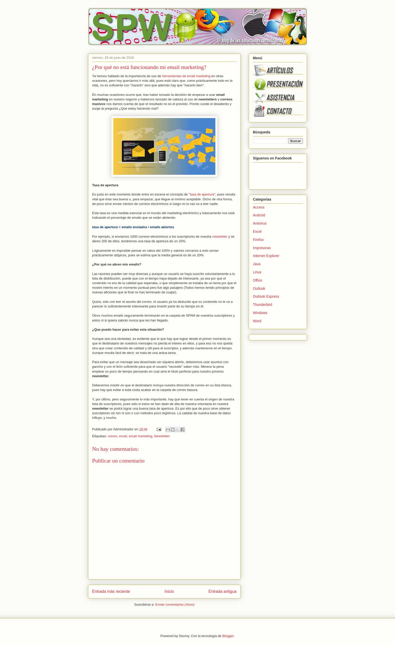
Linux (257, 272)
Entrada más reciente (111, 591)
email (123, 436)
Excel (257, 231)
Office (257, 280)
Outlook (259, 288)
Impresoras (262, 248)
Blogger (227, 636)
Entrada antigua (222, 591)
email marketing (140, 436)
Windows (260, 313)
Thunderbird (262, 305)
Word (257, 321)
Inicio (169, 591)
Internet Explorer (266, 256)
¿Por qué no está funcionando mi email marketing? (149, 67)
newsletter (219, 236)
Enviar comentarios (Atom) (174, 604)
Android (259, 215)
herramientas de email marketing (186, 76)
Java (257, 264)
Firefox (258, 240)
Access (258, 207)
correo (112, 436)
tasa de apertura (202, 194)
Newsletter (162, 436)
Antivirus (260, 223)
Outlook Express (266, 296)
